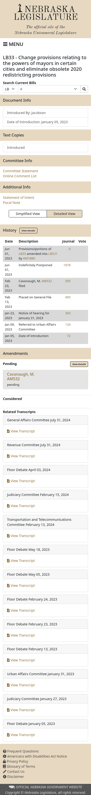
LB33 (22, 253)
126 (68, 324)
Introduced (16, 147)
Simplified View (28, 213)
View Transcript (21, 431)
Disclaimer (13, 776)
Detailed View (64, 213)
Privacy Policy (15, 761)
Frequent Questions (21, 751)
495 (68, 297)
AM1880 (29, 258)
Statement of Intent (18, 197)
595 (68, 281)
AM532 (46, 281)
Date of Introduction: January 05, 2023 (37, 122)
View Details (28, 230)
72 (69, 336)
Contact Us (14, 771)
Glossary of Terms (19, 766)
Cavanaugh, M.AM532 (21, 376)
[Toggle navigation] (13, 44)
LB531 (53, 253)
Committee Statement (20, 171)
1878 (67, 265)
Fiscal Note (11, 202)
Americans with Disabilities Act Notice (35, 756)
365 (68, 313)
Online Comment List (19, 176)
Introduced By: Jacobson (26, 112)
